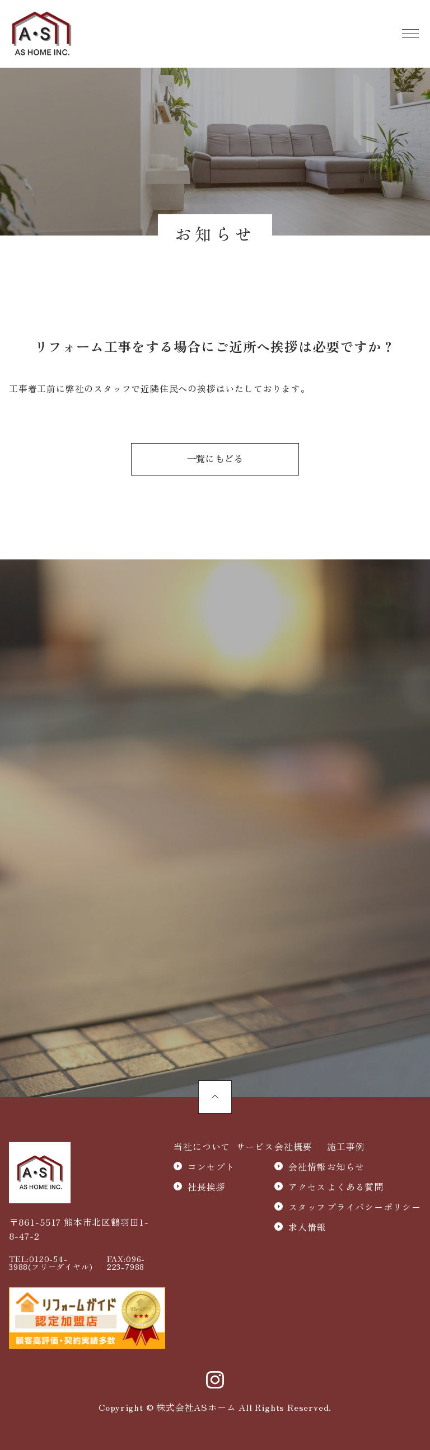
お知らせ (345, 1166)
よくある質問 (355, 1186)
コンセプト (211, 1166)
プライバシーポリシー (374, 1206)
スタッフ (307, 1206)
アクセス (307, 1186)
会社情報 (307, 1166)
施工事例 (345, 1146)
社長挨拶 (206, 1186)
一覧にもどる (215, 459)
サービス (254, 1146)
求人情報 (307, 1227)
